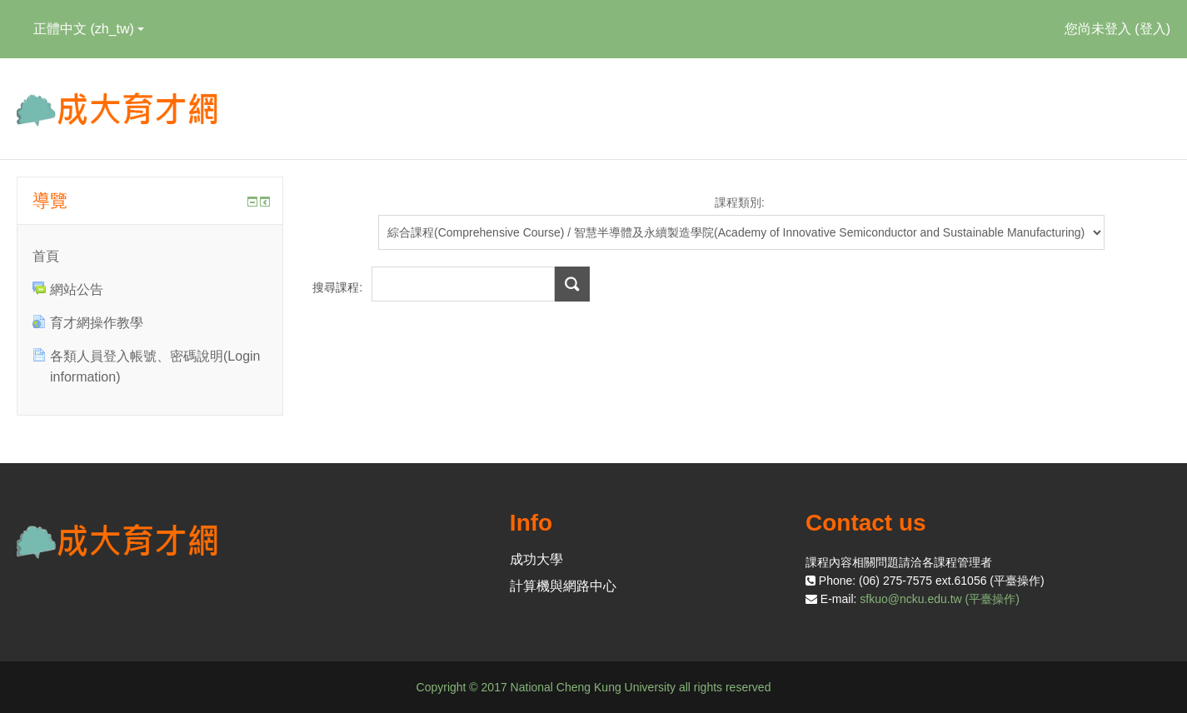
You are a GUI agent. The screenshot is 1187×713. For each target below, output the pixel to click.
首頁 (45, 256)
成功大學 (536, 559)
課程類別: (740, 202)
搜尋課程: (339, 287)
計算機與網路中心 (563, 586)
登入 (1153, 29)
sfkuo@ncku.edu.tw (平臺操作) (940, 599)
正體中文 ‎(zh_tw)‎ (88, 29)
